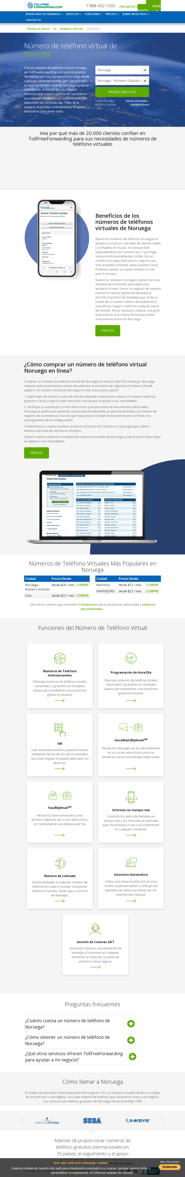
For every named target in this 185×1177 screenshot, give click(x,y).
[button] (157, 10)
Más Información (169, 1161)
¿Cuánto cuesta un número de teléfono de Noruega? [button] (80, 1024)
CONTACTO (33, 20)
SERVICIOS (74, 14)
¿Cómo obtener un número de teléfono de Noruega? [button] (80, 1040)
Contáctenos (88, 604)
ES (54, 29)
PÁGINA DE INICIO (38, 29)
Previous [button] (22, 1120)
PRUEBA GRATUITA (122, 92)
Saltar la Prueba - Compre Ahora (137, 102)
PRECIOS (112, 14)
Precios (108, 331)
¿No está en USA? (130, 6)
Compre (82, 585)
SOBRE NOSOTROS (135, 14)
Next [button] (163, 1120)
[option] (47, 1120)
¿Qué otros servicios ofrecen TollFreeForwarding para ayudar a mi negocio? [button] (80, 1056)
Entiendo (170, 1167)
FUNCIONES (94, 14)
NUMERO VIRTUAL (72, 29)
